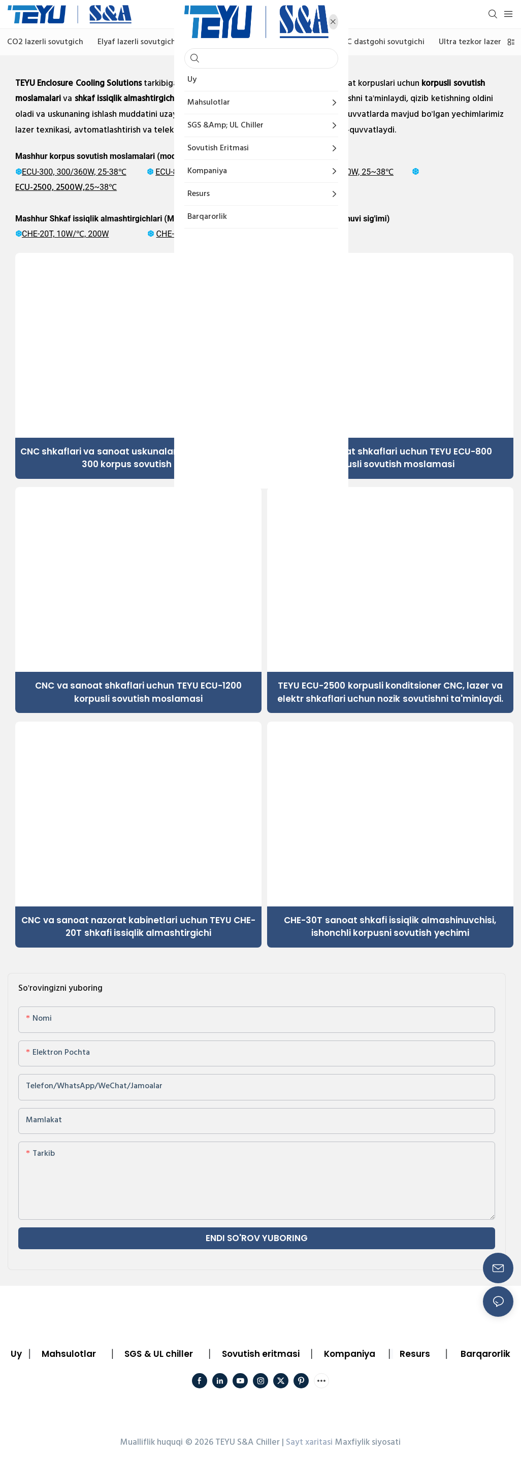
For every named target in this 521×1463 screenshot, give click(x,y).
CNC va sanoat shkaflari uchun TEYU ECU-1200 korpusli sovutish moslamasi (138, 692)
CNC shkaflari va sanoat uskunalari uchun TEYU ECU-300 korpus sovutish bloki (138, 458)
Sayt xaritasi (309, 1442)
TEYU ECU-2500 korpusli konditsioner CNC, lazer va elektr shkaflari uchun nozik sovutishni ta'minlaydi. (390, 692)
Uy (16, 1354)
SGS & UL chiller (158, 1354)
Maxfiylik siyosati (368, 1442)
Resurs (415, 1354)
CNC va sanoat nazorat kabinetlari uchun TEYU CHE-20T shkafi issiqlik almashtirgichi (138, 926)
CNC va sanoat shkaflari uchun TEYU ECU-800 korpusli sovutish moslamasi (390, 458)
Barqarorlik (485, 1354)
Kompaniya (349, 1354)
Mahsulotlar (69, 1354)
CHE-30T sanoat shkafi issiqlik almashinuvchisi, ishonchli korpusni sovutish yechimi (390, 926)
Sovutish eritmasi (261, 1354)
